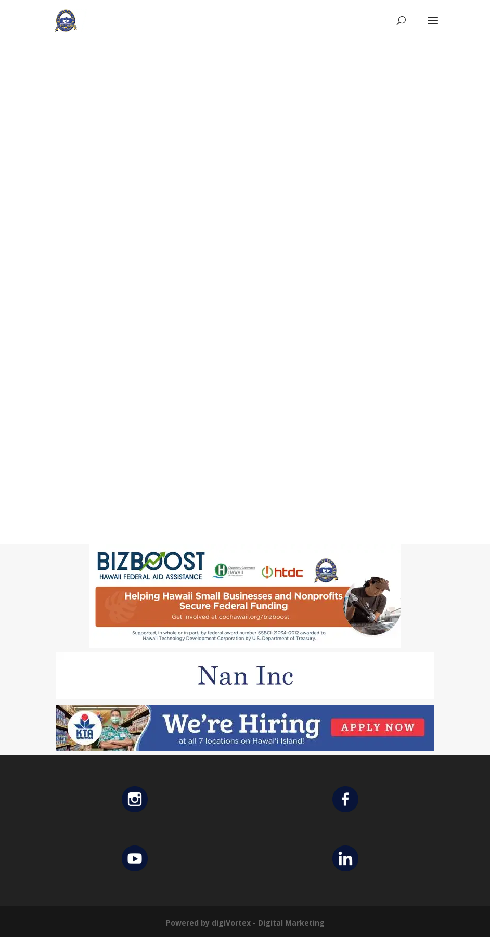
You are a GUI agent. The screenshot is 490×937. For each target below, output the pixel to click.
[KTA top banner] (245, 748)
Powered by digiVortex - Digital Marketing (245, 923)
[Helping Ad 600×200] (245, 645)
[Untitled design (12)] (245, 696)
